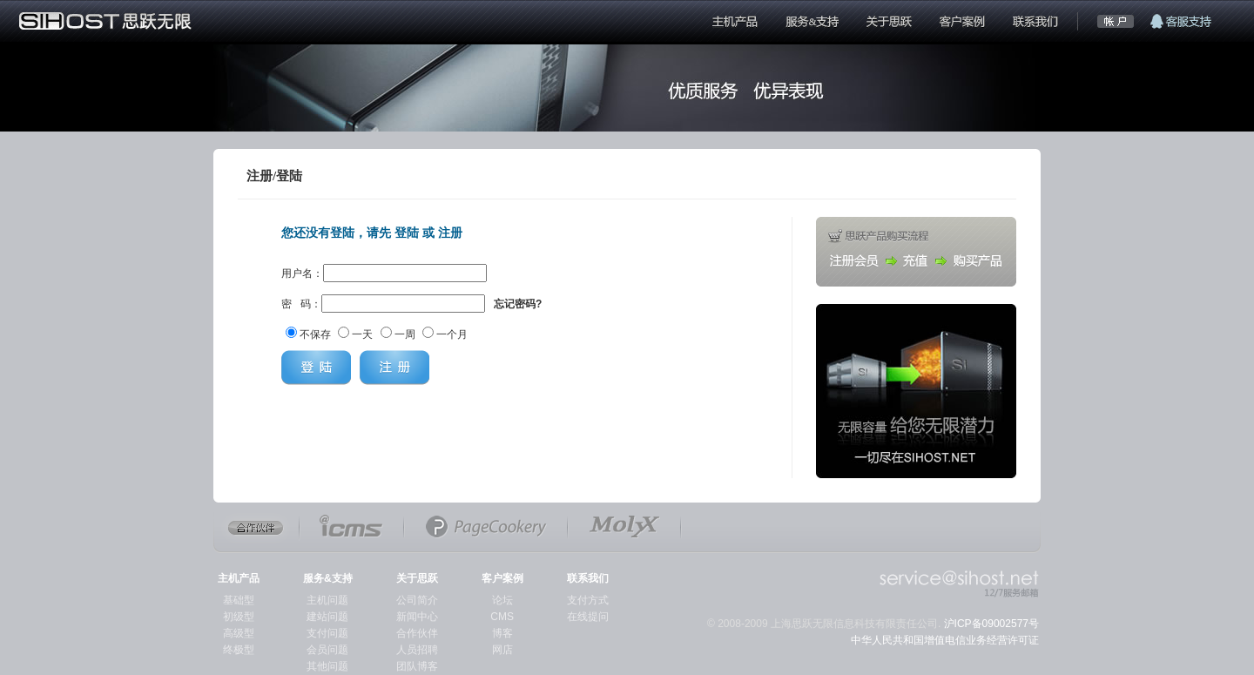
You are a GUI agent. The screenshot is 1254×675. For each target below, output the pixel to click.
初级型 (238, 617)
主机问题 (327, 600)
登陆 (406, 233)
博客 (502, 633)
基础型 (238, 600)
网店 (502, 650)
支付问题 (327, 633)
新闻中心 (417, 617)
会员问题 (327, 650)
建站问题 (327, 617)
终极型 (238, 650)
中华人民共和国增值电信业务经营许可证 (945, 640)
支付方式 (588, 600)
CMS (502, 617)
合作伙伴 (417, 633)
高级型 (238, 633)
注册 (450, 233)
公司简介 (417, 600)
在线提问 (588, 617)
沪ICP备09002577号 (991, 624)
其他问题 (327, 666)
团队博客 (417, 666)
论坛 (502, 600)
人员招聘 (417, 650)
